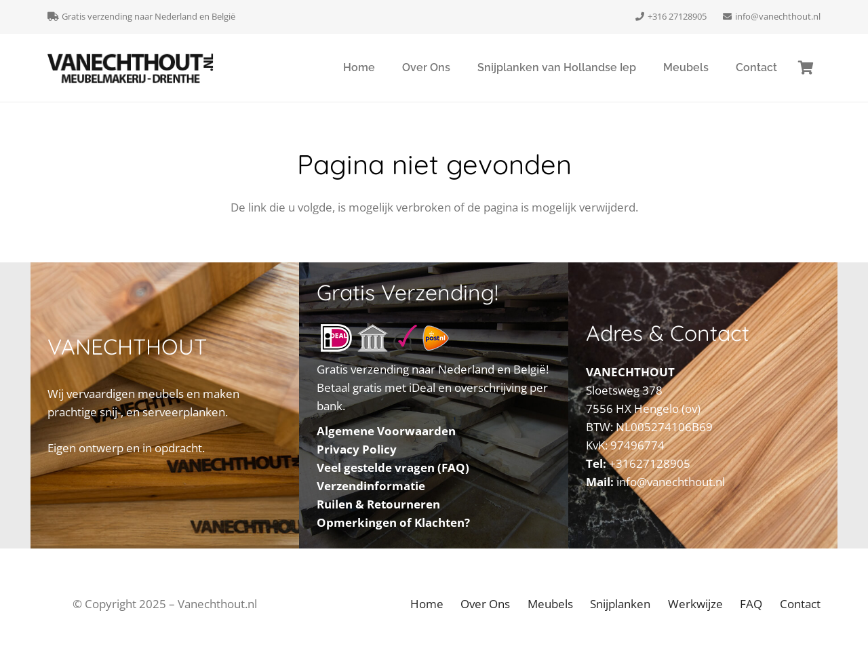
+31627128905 (649, 463)
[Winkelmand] (806, 68)
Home (426, 604)
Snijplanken (620, 604)
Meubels (550, 604)
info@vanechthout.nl (670, 482)
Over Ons (485, 604)
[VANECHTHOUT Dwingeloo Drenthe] (130, 68)
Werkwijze (695, 604)
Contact (800, 604)
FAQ (751, 604)
